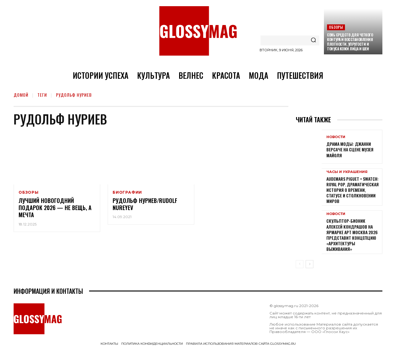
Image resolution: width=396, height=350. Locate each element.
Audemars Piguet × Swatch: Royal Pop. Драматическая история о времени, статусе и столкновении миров (352, 190)
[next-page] (309, 264)
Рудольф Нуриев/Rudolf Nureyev (145, 204)
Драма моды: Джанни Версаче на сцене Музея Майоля (349, 149)
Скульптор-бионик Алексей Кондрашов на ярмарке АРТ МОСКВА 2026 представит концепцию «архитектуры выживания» (352, 234)
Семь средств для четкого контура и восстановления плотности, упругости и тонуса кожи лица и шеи (350, 41)
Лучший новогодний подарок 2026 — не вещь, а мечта (55, 208)
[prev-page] (299, 264)
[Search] (313, 40)
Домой (21, 94)
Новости (335, 137)
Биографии (127, 192)
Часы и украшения (347, 172)
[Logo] (198, 31)
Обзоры (336, 27)
